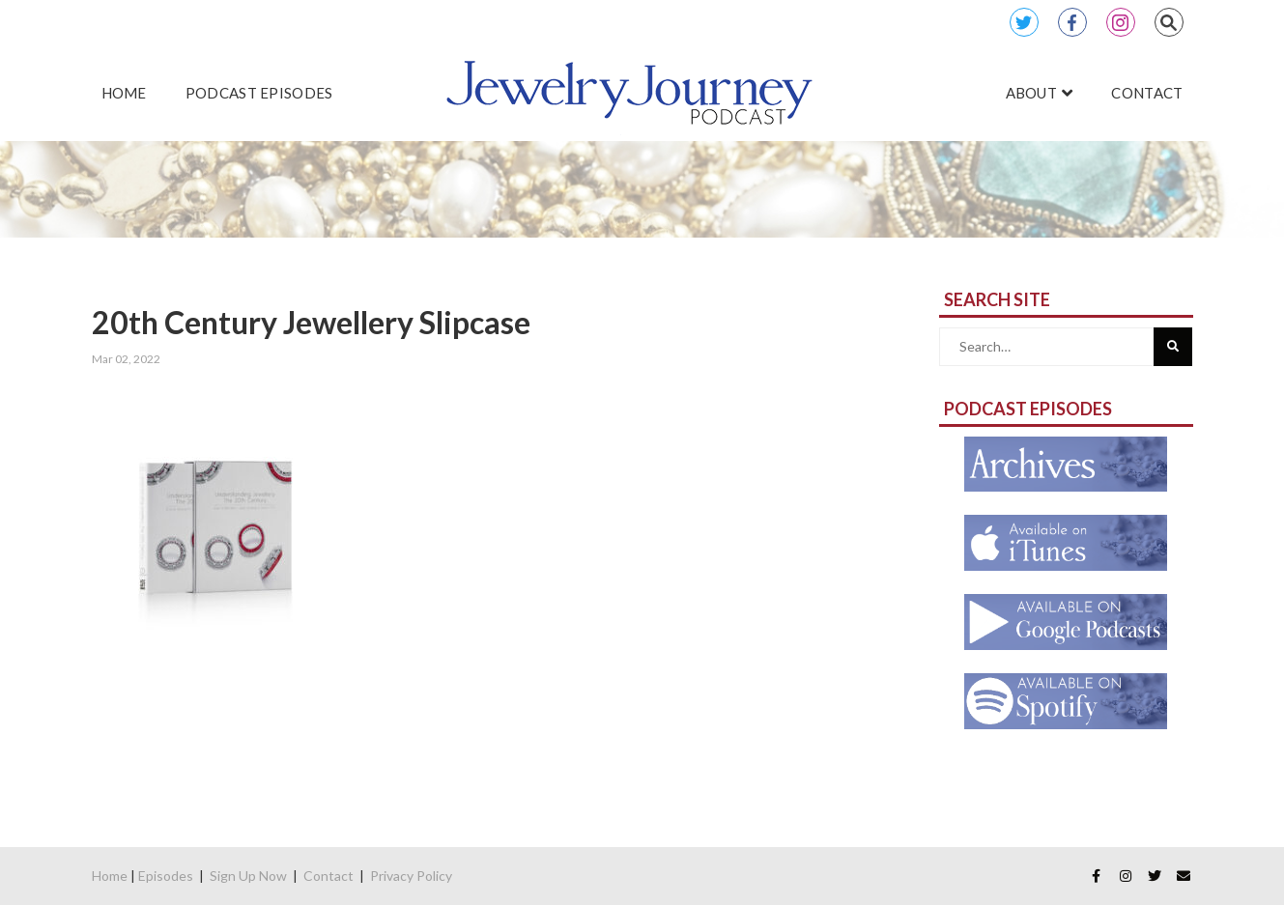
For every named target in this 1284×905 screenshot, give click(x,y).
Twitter (1024, 22)
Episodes (165, 875)
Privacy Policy (411, 875)
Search (1169, 22)
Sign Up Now (248, 875)
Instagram (1120, 22)
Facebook (1072, 22)
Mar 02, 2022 (126, 359)
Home (110, 875)
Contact (328, 875)
